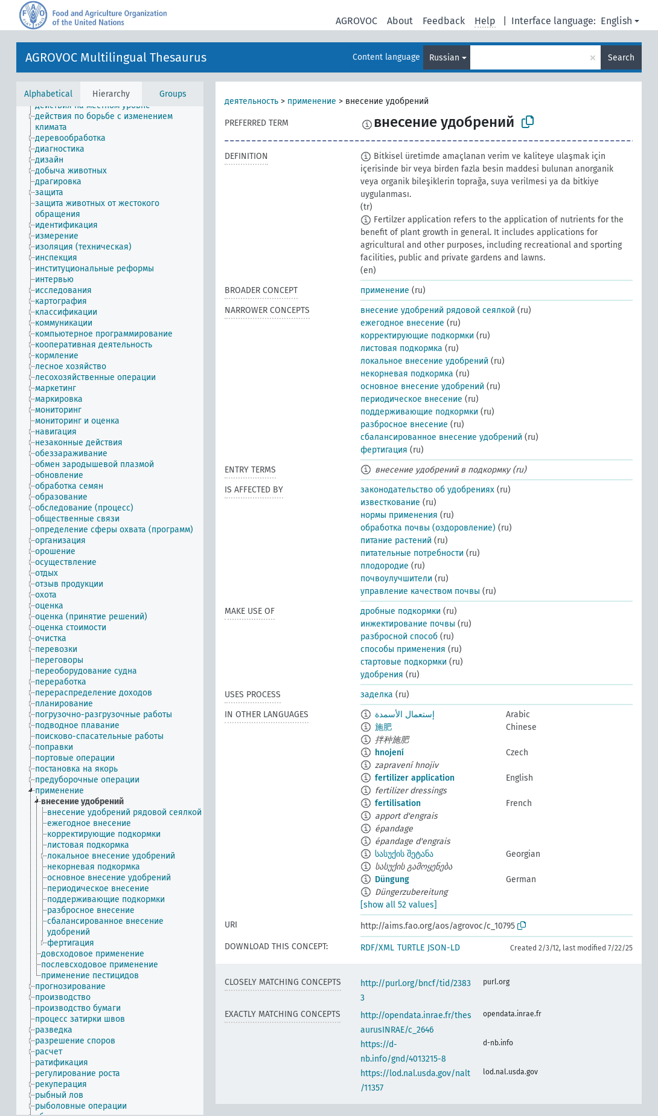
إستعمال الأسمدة (405, 714)
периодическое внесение (411, 399)
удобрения (381, 674)
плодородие (384, 566)
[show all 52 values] (398, 905)
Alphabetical (48, 94)
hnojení (389, 752)
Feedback (444, 21)
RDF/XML (377, 948)
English (616, 21)
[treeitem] (124, 122)
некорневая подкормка (406, 374)
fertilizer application (415, 778)
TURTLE (410, 948)
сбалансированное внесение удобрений (441, 437)
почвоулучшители (396, 578)
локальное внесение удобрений (424, 361)
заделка (376, 694)
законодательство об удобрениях (427, 490)
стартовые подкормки (403, 662)
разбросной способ (399, 636)
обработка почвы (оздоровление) (428, 528)
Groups (173, 94)
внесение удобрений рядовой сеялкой (437, 310)
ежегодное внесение (402, 323)
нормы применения (399, 515)
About (400, 21)
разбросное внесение (404, 424)
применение (311, 101)
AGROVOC (356, 21)
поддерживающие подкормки (419, 412)
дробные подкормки (400, 611)
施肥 (383, 727)
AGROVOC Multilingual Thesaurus (115, 57)
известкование (390, 502)
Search (621, 58)
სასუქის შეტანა (404, 854)
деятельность (251, 101)
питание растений (396, 540)
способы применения (403, 649)
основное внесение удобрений (422, 386)
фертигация (383, 450)
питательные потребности (412, 553)
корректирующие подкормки (417, 336)
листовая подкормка (401, 348)
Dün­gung (392, 879)
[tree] (109, 610)
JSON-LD (443, 948)
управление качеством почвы (420, 591)
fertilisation (398, 803)
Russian (444, 58)
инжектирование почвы (407, 624)
